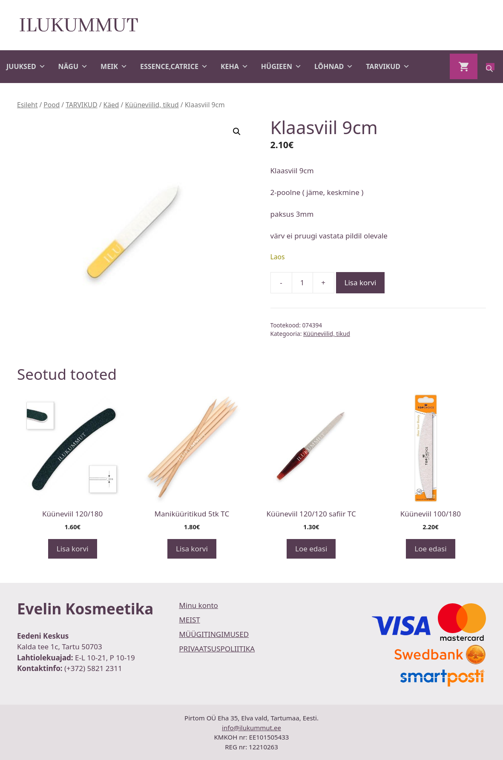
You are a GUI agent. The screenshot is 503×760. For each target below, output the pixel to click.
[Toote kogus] (302, 282)
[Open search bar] (490, 66)
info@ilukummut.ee (251, 727)
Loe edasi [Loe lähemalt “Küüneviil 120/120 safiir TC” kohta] (311, 549)
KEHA (234, 66)
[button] (236, 131)
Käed (111, 104)
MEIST (189, 620)
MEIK (114, 66)
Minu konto (198, 605)
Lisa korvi (361, 282)
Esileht (27, 104)
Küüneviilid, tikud (151, 104)
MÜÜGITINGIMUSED (214, 634)
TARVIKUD (388, 66)
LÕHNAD (333, 66)
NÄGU (73, 66)
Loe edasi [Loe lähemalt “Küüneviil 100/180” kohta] (430, 549)
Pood (51, 104)
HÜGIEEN (281, 66)
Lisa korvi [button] (73, 549)
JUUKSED (26, 66)
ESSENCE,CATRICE (174, 66)
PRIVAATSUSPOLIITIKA (217, 649)
